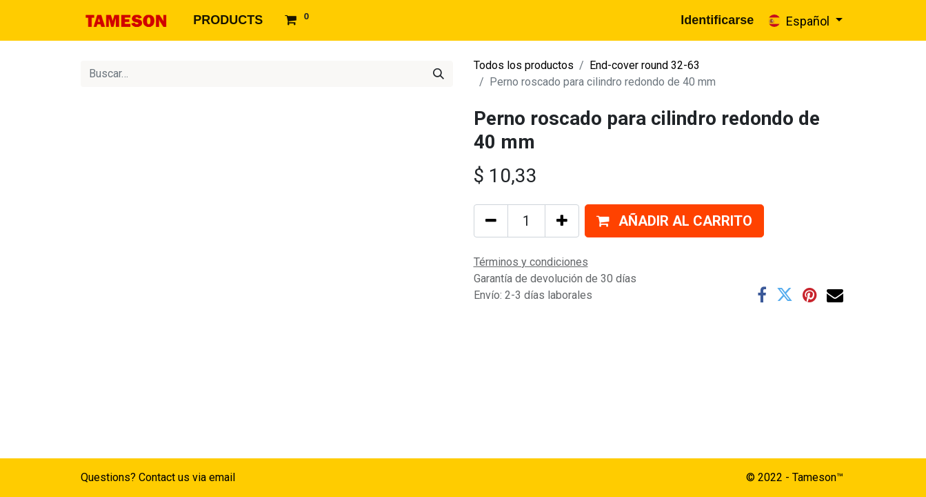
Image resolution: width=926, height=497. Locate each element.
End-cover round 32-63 (645, 65)
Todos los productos (524, 65)
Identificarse (717, 20)
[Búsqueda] (438, 74)
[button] (674, 220)
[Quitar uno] (491, 220)
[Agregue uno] (562, 220)
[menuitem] (228, 20)
